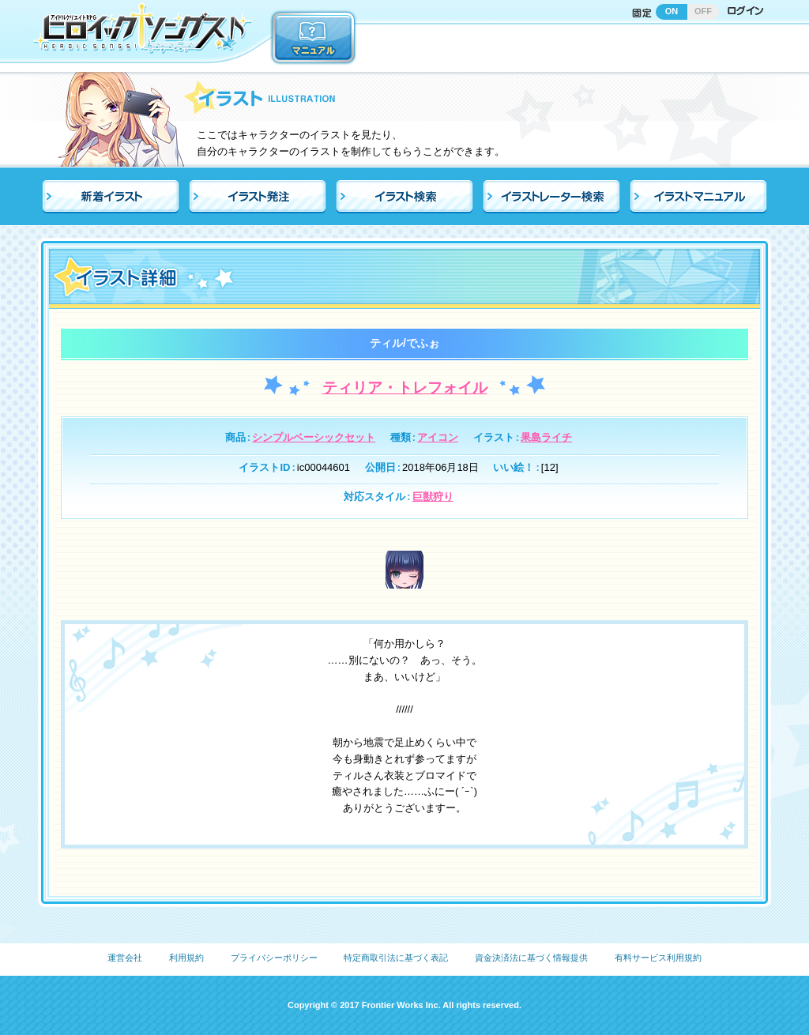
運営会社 (124, 957)
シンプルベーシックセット (313, 437)
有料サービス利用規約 (658, 957)
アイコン (437, 437)
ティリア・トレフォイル (404, 387)
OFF (703, 11)
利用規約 (186, 957)
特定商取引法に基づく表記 (396, 957)
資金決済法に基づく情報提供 (531, 957)
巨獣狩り (432, 496)
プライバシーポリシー (274, 957)
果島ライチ (546, 437)
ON (672, 11)
